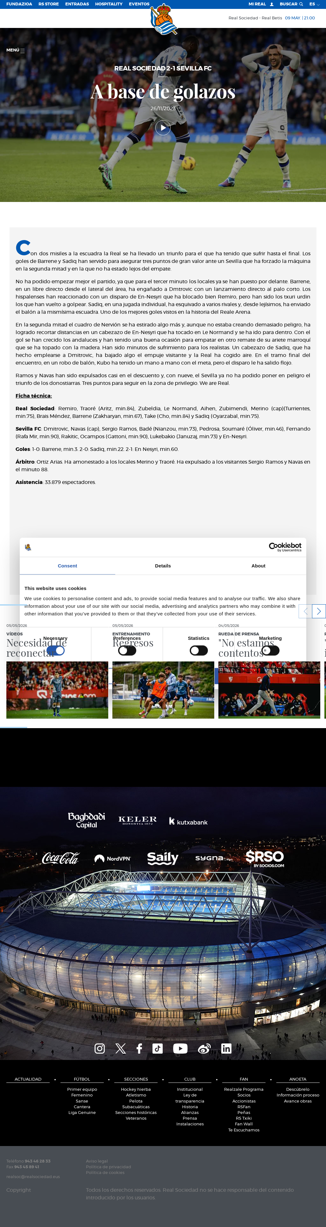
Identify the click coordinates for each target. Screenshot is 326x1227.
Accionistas (244, 1101)
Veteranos (136, 1118)
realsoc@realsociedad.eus (33, 1177)
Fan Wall (244, 1124)
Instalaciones (190, 1124)
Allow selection (162, 676)
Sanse (82, 1101)
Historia (190, 1107)
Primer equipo (82, 1090)
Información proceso (298, 1095)
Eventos (139, 4)
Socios (244, 1095)
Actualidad (28, 1079)
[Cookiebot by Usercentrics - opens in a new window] (273, 547)
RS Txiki (244, 1118)
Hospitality (109, 4)
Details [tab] (163, 565)
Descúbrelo (297, 1090)
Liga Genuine (82, 1113)
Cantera (82, 1107)
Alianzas (190, 1113)
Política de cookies (105, 1173)
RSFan (244, 1107)
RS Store (49, 4)
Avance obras (298, 1101)
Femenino (82, 1095)
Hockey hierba (136, 1090)
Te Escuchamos (243, 1130)
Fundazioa (19, 4)
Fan (244, 1079)
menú (15, 50)
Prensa (190, 1118)
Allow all (256, 676)
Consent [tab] (67, 565)
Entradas (77, 4)
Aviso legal (97, 1161)
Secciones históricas (136, 1113)
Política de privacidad (108, 1167)
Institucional (190, 1090)
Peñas (243, 1113)
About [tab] (259, 565)
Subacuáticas (136, 1107)
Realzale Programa (244, 1090)
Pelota (136, 1101)
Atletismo (136, 1095)
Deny (70, 676)
